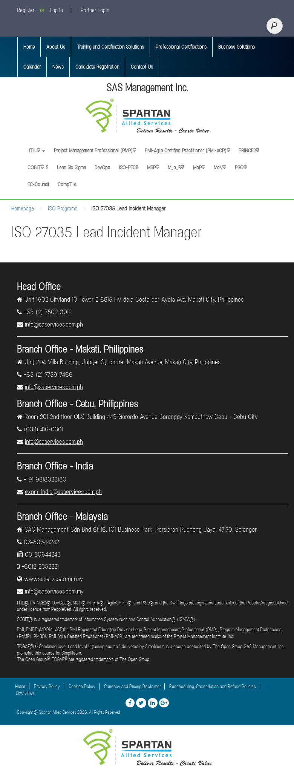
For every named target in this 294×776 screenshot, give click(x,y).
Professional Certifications (181, 46)
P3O (241, 167)
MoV (220, 167)
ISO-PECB (128, 167)
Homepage (22, 208)
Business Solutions (236, 46)
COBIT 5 (38, 167)
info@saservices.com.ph (54, 324)
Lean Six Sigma (71, 167)
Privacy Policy (47, 686)
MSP (153, 167)
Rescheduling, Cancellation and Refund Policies (212, 686)
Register (25, 10)
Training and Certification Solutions (110, 46)
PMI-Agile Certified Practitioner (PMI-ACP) (187, 150)
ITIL (36, 150)
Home (29, 46)
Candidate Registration (97, 66)
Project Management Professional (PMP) (95, 150)
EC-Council (38, 184)
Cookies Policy (82, 686)
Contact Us (142, 66)
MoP (199, 167)
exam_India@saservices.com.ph (63, 492)
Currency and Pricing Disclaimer (132, 686)
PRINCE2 (249, 150)
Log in (56, 10)
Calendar (32, 66)
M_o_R (176, 167)
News (58, 66)
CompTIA (67, 184)
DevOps (102, 167)
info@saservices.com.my (54, 591)
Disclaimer (25, 693)
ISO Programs (62, 208)
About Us (55, 46)
